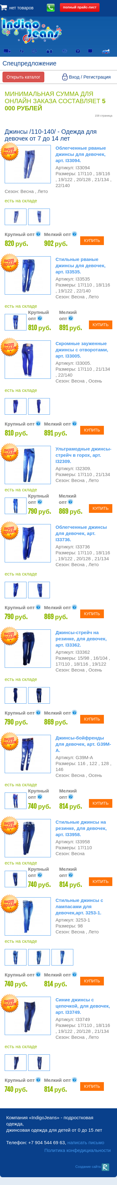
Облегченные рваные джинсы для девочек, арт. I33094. (81, 154)
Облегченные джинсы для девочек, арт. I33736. (81, 533)
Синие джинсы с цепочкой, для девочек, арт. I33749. (83, 1006)
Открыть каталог (23, 77)
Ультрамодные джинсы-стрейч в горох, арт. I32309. (83, 455)
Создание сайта (92, 1166)
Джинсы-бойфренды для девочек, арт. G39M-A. (83, 744)
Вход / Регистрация (90, 76)
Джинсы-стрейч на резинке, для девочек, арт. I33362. (81, 639)
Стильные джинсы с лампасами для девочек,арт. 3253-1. (79, 906)
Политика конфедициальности (77, 1150)
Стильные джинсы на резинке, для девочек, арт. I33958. (81, 828)
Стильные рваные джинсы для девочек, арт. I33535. (80, 265)
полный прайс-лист (79, 7)
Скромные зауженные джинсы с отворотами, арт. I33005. (82, 350)
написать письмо (85, 1142)
